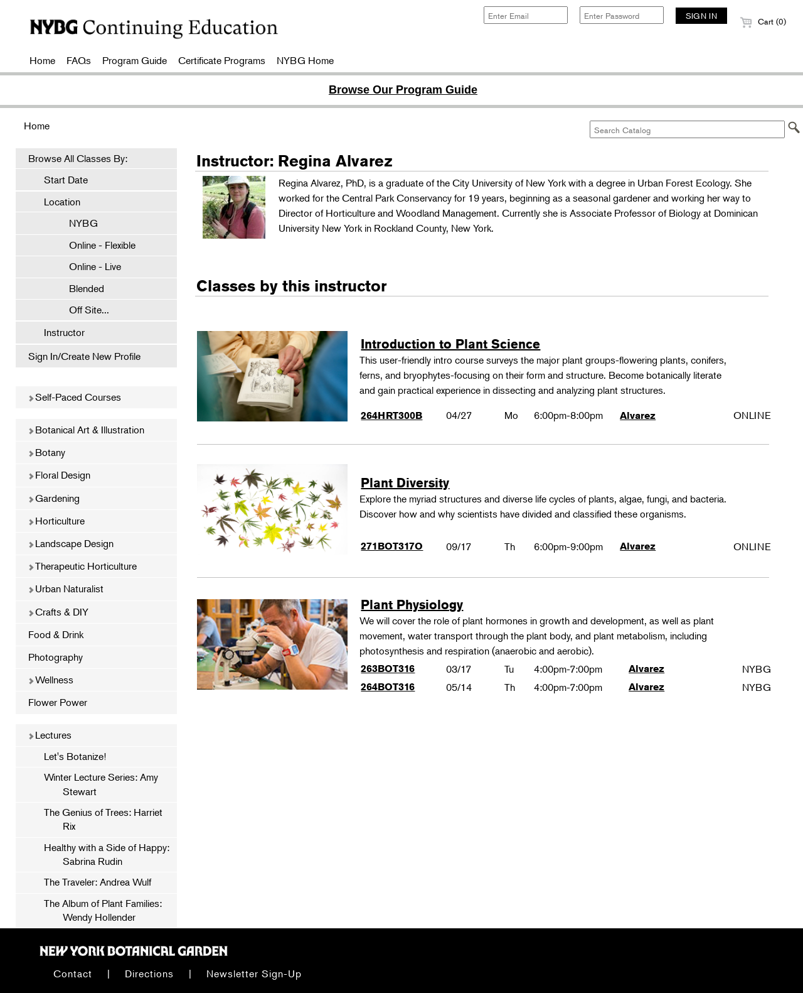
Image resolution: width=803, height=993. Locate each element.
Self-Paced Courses (74, 397)
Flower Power (57, 702)
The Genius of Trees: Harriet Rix (103, 819)
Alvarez (638, 415)
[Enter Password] (622, 15)
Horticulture (56, 520)
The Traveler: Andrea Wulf (97, 882)
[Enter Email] (526, 15)
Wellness (50, 679)
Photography (55, 657)
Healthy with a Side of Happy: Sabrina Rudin (106, 854)
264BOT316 (388, 687)
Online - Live (88, 266)
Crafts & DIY (58, 611)
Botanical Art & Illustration (86, 429)
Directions (149, 973)
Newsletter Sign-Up (254, 973)
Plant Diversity (405, 483)
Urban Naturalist (66, 588)
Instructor (64, 332)
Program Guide (134, 60)
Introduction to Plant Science (450, 344)
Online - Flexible (96, 245)
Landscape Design (71, 543)
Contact (72, 973)
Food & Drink (55, 634)
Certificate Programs (221, 60)
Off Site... (82, 309)
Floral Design (59, 475)
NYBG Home (305, 60)
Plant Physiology (412, 604)
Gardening (54, 498)
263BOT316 (388, 669)
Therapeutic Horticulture (82, 566)
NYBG (77, 223)
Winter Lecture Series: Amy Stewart (101, 784)
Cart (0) (763, 21)
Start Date (66, 179)
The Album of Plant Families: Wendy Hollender (103, 910)
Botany (46, 452)
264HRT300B (391, 415)
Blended (80, 288)
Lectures (50, 735)
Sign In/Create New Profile (84, 356)
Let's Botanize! (75, 756)
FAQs (78, 60)
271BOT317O (392, 546)
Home (42, 60)
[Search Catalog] (687, 129)
